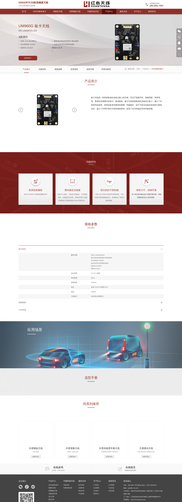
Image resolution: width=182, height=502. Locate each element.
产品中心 (109, 11)
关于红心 (137, 11)
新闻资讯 (152, 11)
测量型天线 (57, 11)
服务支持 (123, 11)
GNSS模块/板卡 (39, 11)
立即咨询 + (28, 58)
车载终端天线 (93, 11)
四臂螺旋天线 (74, 11)
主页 (138, 69)
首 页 (24, 11)
